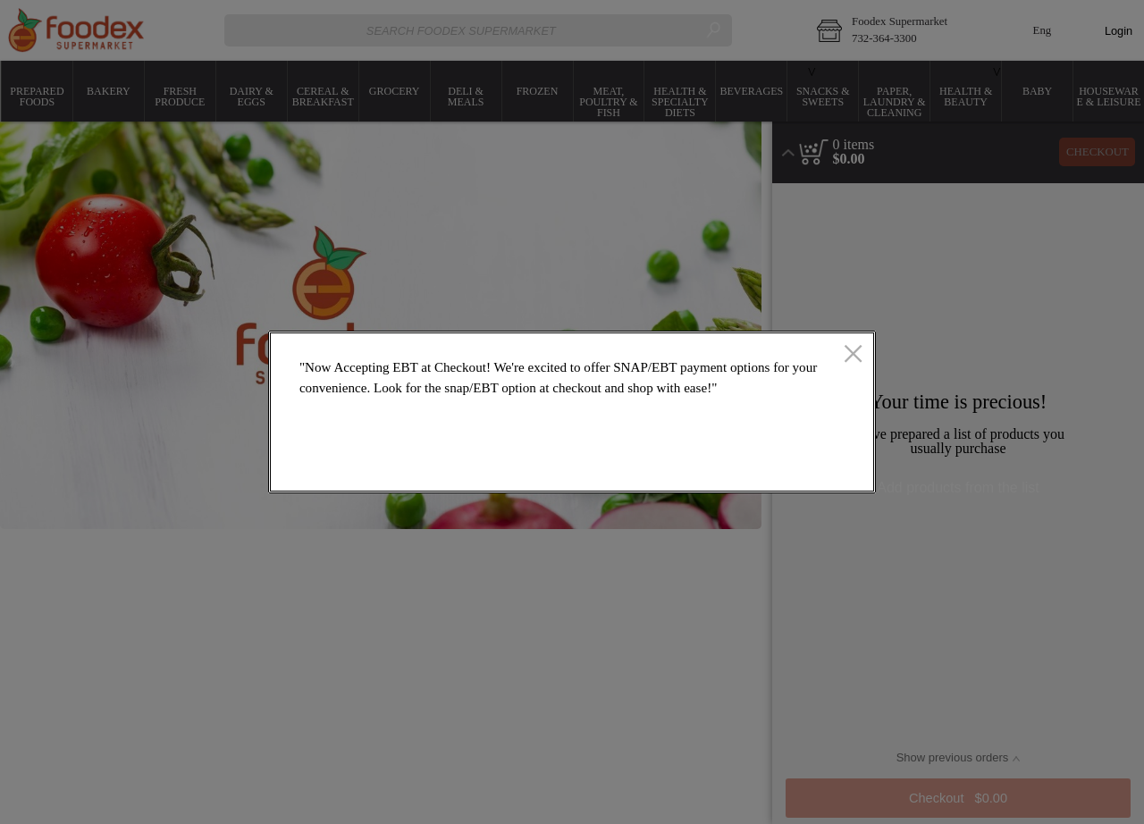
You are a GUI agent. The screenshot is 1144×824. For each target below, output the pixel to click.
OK (799, 466)
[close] (853, 355)
